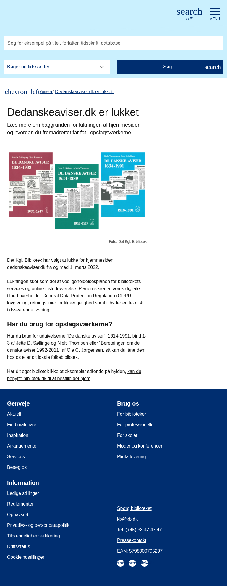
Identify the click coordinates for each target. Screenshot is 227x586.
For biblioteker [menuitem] (131, 414)
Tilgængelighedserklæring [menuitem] (33, 535)
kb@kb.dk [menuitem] (127, 519)
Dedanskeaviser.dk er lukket (84, 91)
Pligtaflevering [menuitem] (131, 456)
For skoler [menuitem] (127, 435)
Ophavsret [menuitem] (17, 514)
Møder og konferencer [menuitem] (139, 445)
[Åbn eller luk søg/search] (189, 14)
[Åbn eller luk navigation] (215, 14)
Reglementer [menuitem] (20, 503)
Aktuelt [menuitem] (14, 414)
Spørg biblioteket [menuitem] (134, 508)
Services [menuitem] (16, 456)
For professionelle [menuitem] (135, 424)
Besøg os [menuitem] (17, 467)
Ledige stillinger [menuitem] (23, 493)
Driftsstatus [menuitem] (18, 546)
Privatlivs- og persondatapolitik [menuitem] (38, 525)
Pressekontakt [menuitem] (131, 540)
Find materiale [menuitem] (21, 424)
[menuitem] (120, 563)
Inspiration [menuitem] (17, 435)
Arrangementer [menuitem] (22, 445)
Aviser (46, 91)
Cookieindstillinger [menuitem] (25, 557)
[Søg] (170, 67)
